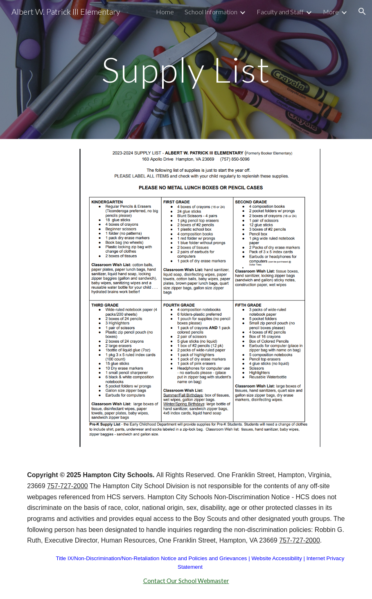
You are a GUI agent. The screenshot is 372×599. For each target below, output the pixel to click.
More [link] (331, 12)
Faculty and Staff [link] (280, 12)
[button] (362, 11)
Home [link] (165, 12)
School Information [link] (211, 12)
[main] (186, 69)
